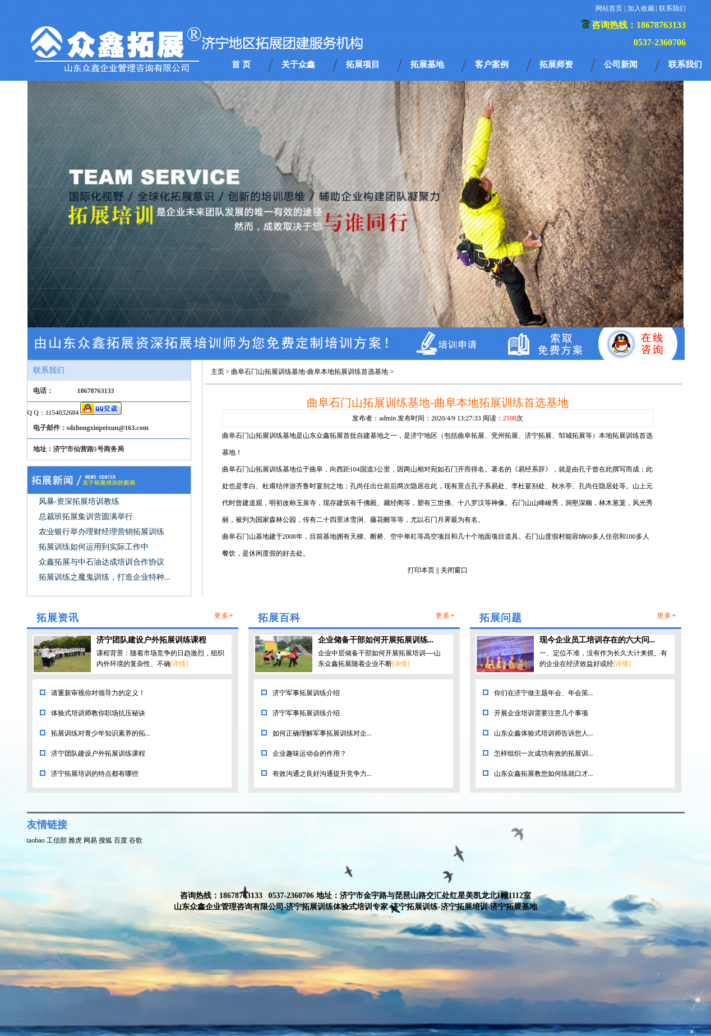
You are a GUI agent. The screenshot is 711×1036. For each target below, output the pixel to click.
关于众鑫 (298, 64)
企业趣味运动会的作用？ (310, 753)
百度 (120, 840)
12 (548, 317)
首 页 (241, 64)
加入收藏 (640, 8)
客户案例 (492, 64)
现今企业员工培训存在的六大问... (597, 640)
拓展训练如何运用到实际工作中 (94, 547)
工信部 (57, 840)
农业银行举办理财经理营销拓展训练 (101, 532)
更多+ (223, 615)
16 (598, 317)
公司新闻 (621, 64)
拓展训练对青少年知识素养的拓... (100, 733)
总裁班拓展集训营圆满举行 (86, 516)
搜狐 (105, 840)
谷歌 (135, 840)
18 (622, 317)
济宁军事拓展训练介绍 (306, 693)
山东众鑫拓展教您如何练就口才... (543, 774)
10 (524, 317)
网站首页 (608, 8)
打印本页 (421, 570)
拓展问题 (500, 617)
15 (585, 317)
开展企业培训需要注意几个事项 (541, 713)
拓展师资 (556, 64)
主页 (217, 372)
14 (573, 317)
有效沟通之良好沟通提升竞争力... (322, 774)
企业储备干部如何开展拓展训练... (376, 640)
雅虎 (75, 840)
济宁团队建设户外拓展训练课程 (151, 640)
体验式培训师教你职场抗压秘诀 (98, 713)
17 (610, 317)
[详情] (179, 664)
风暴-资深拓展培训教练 (79, 501)
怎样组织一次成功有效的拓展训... (543, 753)
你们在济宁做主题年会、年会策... (543, 693)
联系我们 (672, 8)
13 (561, 317)
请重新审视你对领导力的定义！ (98, 693)
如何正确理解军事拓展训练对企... (322, 733)
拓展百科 (279, 617)
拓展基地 (427, 64)
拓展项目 (363, 64)
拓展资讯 (57, 617)
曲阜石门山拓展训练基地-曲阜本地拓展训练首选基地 (309, 372)
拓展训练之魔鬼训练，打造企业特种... (104, 577)
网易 (90, 840)
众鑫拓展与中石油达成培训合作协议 (101, 562)
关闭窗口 (454, 570)
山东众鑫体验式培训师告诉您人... (543, 733)
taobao (36, 840)
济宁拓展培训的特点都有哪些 (94, 774)
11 (536, 317)
